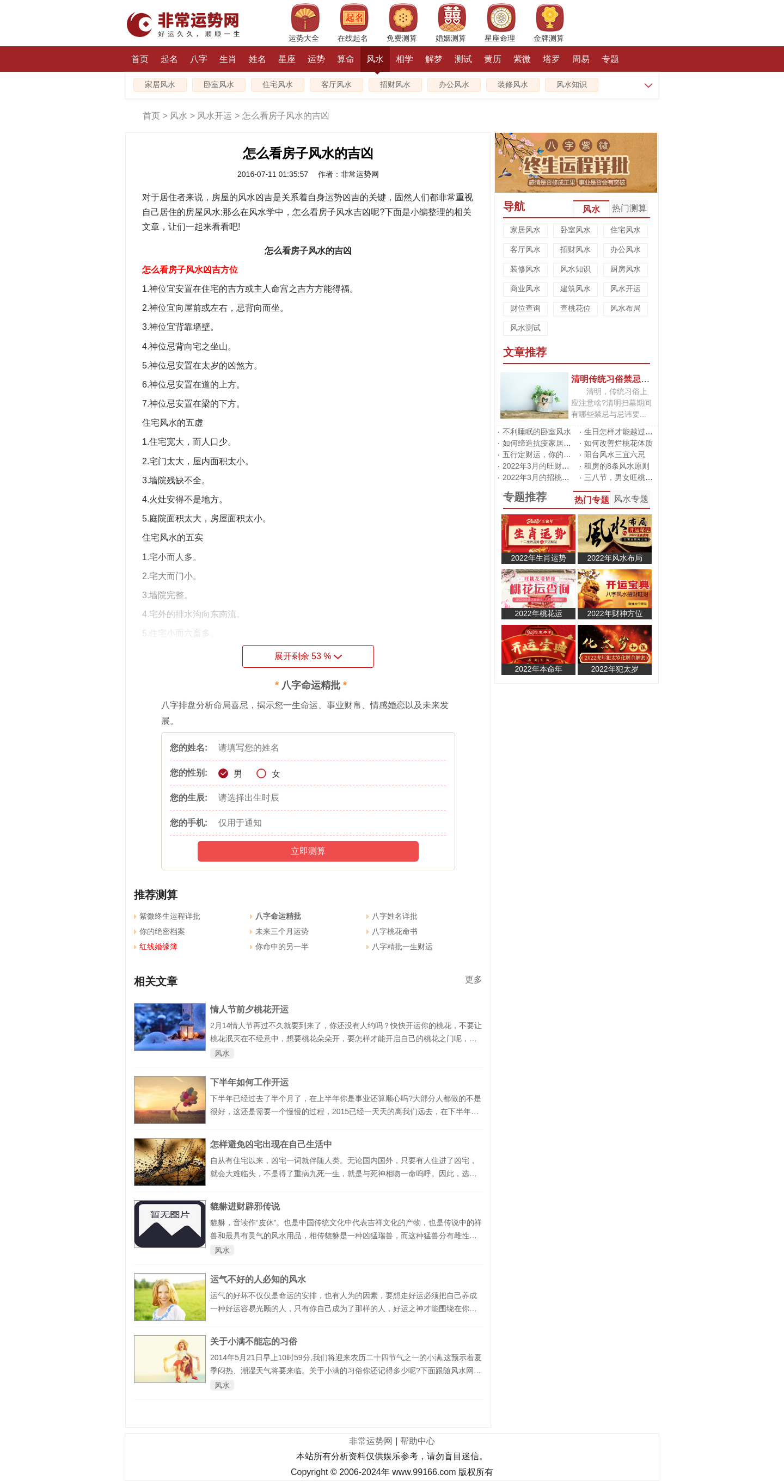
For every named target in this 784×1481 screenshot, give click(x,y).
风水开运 (214, 115)
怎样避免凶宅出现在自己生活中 (271, 1144)
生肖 (228, 59)
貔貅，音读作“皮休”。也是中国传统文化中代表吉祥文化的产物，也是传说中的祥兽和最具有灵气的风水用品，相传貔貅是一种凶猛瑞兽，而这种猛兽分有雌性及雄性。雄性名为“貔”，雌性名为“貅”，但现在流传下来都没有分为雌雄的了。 (346, 1235)
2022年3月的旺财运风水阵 (547, 466)
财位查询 (525, 308)
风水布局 (625, 308)
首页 (140, 59)
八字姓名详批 (392, 916)
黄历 (492, 59)
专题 (610, 59)
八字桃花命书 (392, 931)
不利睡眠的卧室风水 (537, 431)
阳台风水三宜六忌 (614, 454)
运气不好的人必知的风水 (258, 1279)
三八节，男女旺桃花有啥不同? (636, 477)
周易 (581, 59)
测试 (463, 59)
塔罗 (551, 59)
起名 (169, 59)
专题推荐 (525, 497)
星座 (287, 59)
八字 (198, 59)
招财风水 (395, 85)
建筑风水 (575, 288)
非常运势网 (371, 1441)
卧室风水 (219, 85)
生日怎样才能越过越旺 (622, 431)
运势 (316, 59)
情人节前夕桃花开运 (249, 1009)
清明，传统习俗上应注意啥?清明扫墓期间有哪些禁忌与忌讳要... (611, 403)
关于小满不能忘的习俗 (253, 1341)
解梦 (434, 59)
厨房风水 (625, 269)
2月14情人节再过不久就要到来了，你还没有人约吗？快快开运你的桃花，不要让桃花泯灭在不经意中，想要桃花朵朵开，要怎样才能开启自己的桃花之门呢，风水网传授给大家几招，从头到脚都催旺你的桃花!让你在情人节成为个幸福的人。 (346, 1038)
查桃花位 (575, 308)
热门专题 (591, 500)
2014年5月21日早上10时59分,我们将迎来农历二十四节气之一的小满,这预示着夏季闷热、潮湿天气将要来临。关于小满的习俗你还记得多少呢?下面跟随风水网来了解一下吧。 (346, 1370)
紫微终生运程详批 (167, 916)
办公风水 (454, 85)
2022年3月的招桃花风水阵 (547, 477)
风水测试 (525, 327)
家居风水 (160, 85)
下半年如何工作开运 (249, 1082)
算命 (345, 59)
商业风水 (525, 288)
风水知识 (571, 85)
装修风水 (513, 85)
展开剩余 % (308, 656)
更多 (473, 979)
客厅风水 (336, 85)
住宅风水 (277, 85)
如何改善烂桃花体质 (618, 443)
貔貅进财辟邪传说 (245, 1206)
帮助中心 (417, 1441)
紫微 (522, 59)
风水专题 (631, 498)
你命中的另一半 (279, 946)
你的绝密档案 (159, 931)
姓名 (257, 59)
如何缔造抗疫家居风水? (543, 443)
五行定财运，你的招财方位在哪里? (562, 454)
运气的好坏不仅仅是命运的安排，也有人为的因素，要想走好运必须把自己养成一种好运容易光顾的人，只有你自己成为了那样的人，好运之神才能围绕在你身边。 (343, 1308)
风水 (375, 63)
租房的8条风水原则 (617, 466)
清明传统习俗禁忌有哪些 (619, 379)
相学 (404, 59)
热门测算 (629, 208)
